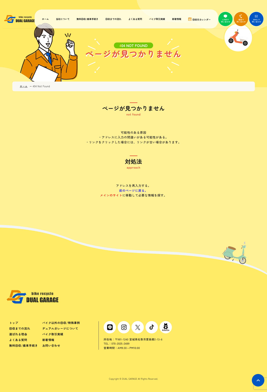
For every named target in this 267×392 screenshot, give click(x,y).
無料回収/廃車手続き (87, 19)
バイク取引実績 (156, 19)
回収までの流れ (113, 19)
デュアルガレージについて (60, 328)
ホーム (45, 19)
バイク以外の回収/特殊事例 (61, 322)
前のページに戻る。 (133, 190)
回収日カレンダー (198, 19)
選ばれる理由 (18, 334)
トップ (13, 322)
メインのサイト (111, 195)
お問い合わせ (51, 345)
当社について (62, 19)
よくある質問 (134, 19)
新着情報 (175, 19)
